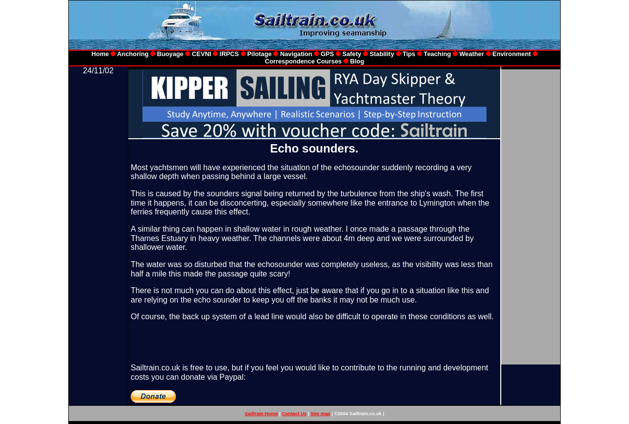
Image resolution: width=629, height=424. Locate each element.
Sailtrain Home (261, 413)
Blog (357, 61)
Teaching (437, 54)
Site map (320, 413)
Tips (408, 54)
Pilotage (259, 54)
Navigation (297, 54)
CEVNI (201, 54)
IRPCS (229, 54)
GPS (328, 54)
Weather (471, 54)
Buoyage (170, 54)
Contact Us (294, 413)
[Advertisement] (98, 222)
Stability (381, 54)
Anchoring (132, 54)
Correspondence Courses (303, 61)
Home (100, 54)
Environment (511, 54)
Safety (352, 54)
